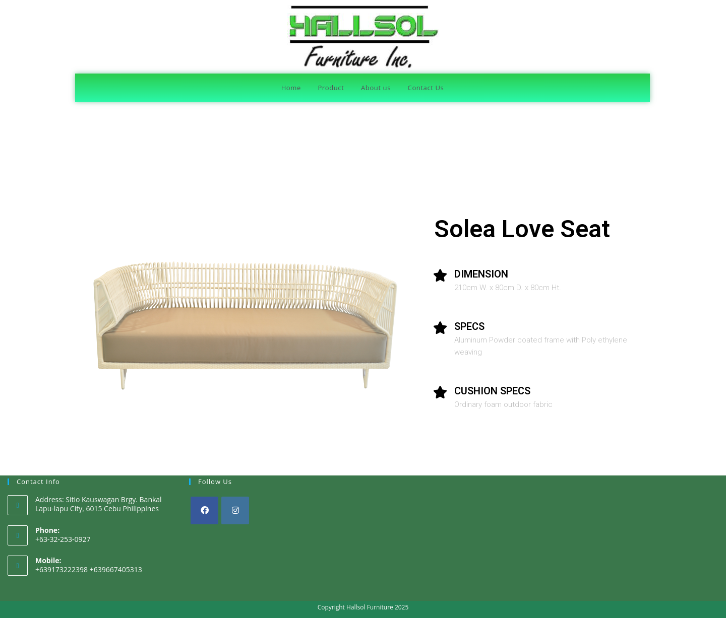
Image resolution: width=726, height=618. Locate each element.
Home (291, 87)
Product (331, 87)
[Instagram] (235, 510)
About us (376, 87)
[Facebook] (204, 510)
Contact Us (426, 87)
